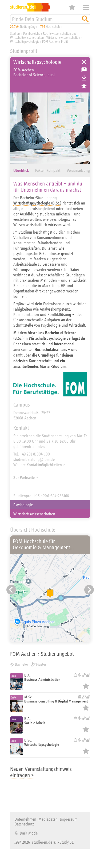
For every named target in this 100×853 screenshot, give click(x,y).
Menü (86, 7)
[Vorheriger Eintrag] (11, 589)
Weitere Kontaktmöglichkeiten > (39, 464)
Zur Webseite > (25, 477)
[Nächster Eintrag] (89, 589)
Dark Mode (28, 833)
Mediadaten (48, 819)
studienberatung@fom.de (34, 459)
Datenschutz (24, 823)
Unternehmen (25, 819)
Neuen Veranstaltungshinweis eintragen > (41, 772)
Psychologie (23, 504)
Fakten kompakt (47, 170)
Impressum (68, 819)
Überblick (21, 170)
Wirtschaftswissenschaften (34, 513)
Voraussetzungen (80, 170)
